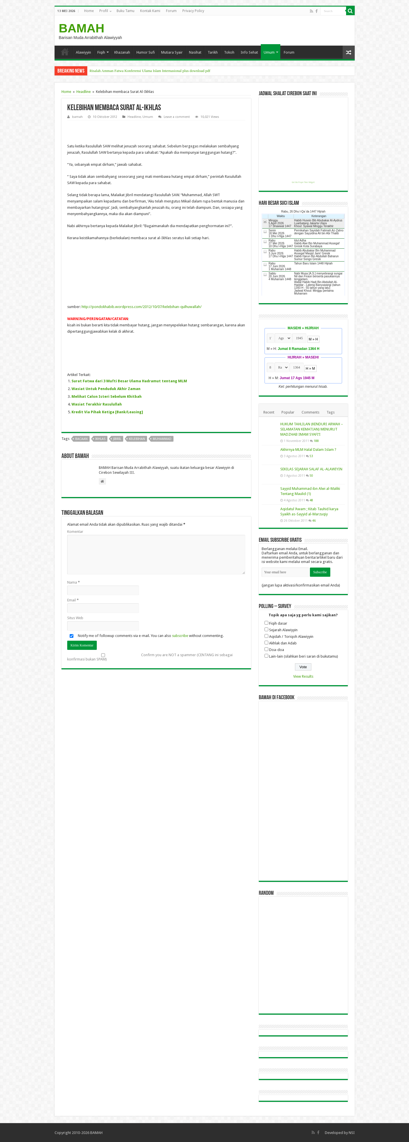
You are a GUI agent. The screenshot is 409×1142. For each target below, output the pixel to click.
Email (73, 600)
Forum (171, 11)
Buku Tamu (125, 11)
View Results (303, 676)
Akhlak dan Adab (283, 643)
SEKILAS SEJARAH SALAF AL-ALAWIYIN (311, 469)
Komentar (75, 531)
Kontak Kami (150, 11)
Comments (310, 412)
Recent (268, 412)
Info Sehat (249, 52)
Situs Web (75, 618)
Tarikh (213, 52)
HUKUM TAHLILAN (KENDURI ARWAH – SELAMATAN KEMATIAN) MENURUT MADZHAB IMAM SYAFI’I (311, 429)
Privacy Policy (193, 11)
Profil (103, 11)
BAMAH (82, 28)
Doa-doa (276, 650)
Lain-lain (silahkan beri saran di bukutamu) (303, 656)
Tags (331, 412)
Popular (287, 412)
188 (316, 441)
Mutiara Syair (172, 52)
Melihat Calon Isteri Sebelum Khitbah (107, 396)
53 (311, 456)
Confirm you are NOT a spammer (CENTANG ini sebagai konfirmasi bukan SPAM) (150, 657)
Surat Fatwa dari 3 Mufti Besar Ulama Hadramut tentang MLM (129, 381)
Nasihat (195, 52)
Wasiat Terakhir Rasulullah (97, 404)
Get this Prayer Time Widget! (303, 182)
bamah (77, 117)
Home (89, 11)
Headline (83, 91)
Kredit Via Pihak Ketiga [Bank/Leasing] (107, 412)
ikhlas (100, 439)
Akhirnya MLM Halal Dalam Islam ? (308, 449)
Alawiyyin (83, 52)
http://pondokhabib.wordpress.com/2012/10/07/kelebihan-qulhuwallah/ (142, 307)
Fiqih (101, 52)
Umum (269, 52)
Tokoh (229, 52)
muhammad (162, 439)
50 (311, 475)
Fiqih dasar (278, 623)
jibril (117, 439)
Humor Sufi (145, 52)
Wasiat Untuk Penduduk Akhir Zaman (106, 389)
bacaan (81, 439)
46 (314, 520)
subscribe (180, 636)
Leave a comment (177, 117)
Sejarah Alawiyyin (283, 630)
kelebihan (137, 439)
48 (311, 500)
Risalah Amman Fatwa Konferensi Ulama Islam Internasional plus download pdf (150, 71)
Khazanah (122, 52)
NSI (352, 1133)
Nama (73, 582)
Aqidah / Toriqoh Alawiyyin (291, 636)
